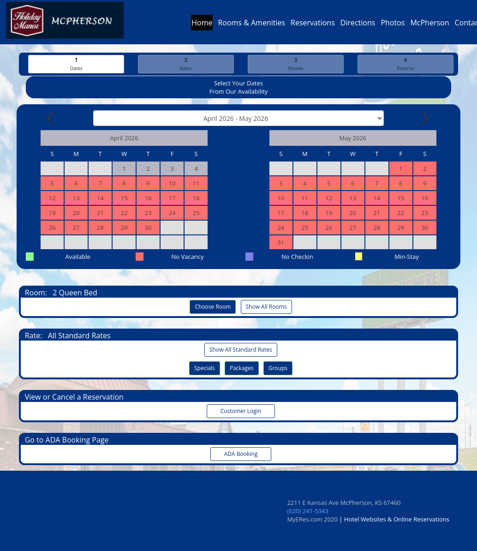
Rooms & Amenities (251, 25)
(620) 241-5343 (307, 511)
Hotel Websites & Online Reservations (396, 519)
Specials (204, 368)
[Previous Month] (51, 118)
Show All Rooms (266, 307)
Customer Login (241, 411)
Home (201, 25)
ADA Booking (240, 454)
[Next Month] (424, 118)
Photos (393, 25)
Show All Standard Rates (240, 349)
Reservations (313, 25)
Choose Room (213, 307)
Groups (277, 368)
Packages (242, 368)
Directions (358, 25)
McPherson (429, 25)
